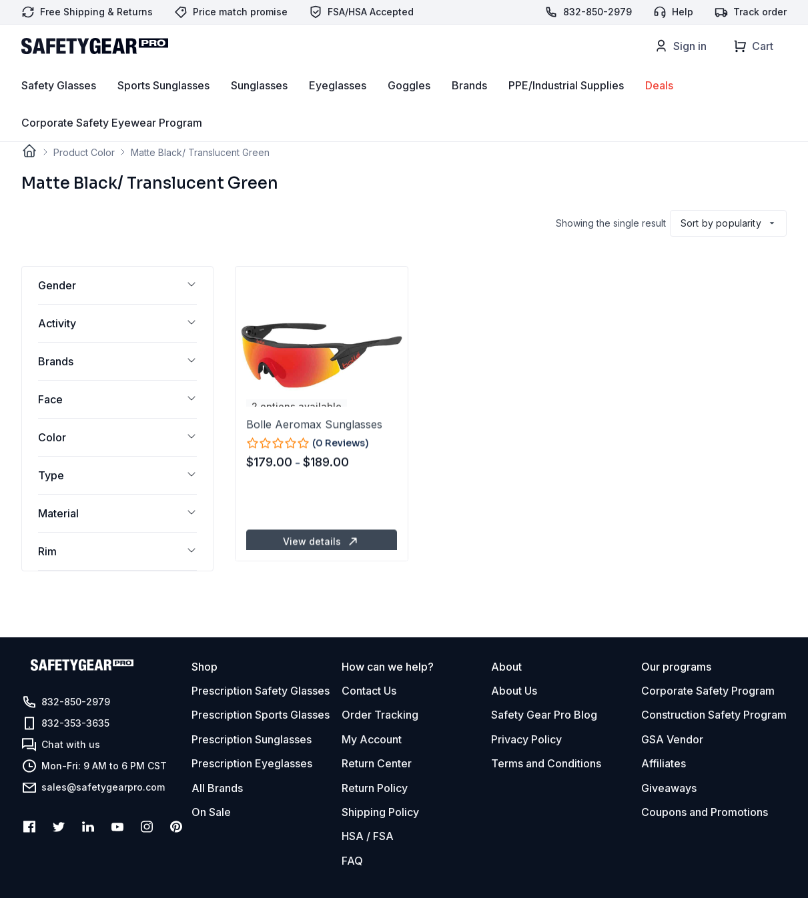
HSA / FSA (368, 836)
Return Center (377, 763)
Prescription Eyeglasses (251, 763)
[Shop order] (728, 223)
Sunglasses (259, 107)
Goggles (409, 107)
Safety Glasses (58, 107)
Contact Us (369, 690)
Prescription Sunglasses (251, 739)
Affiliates (663, 763)
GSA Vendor (672, 739)
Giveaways (669, 788)
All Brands (217, 788)
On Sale (211, 812)
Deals (659, 107)
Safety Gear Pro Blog (544, 714)
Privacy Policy (526, 739)
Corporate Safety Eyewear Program (111, 144)
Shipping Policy (380, 812)
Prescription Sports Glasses (260, 714)
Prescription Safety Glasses (260, 690)
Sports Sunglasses (163, 107)
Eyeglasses (337, 107)
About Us (514, 690)
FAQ (352, 860)
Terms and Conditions (546, 763)
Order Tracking (380, 714)
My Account (372, 739)
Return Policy (375, 788)
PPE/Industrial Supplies (566, 107)
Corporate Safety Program (708, 690)
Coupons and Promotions (704, 812)
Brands (469, 107)
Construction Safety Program (714, 714)
